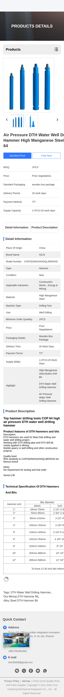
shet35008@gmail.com (20, 662)
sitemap (26, 681)
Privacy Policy (11, 681)
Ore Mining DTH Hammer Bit (20, 596)
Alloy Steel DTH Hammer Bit (20, 600)
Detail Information (16, 227)
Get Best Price (19, 155)
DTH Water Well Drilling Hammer (31, 592)
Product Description (44, 227)
